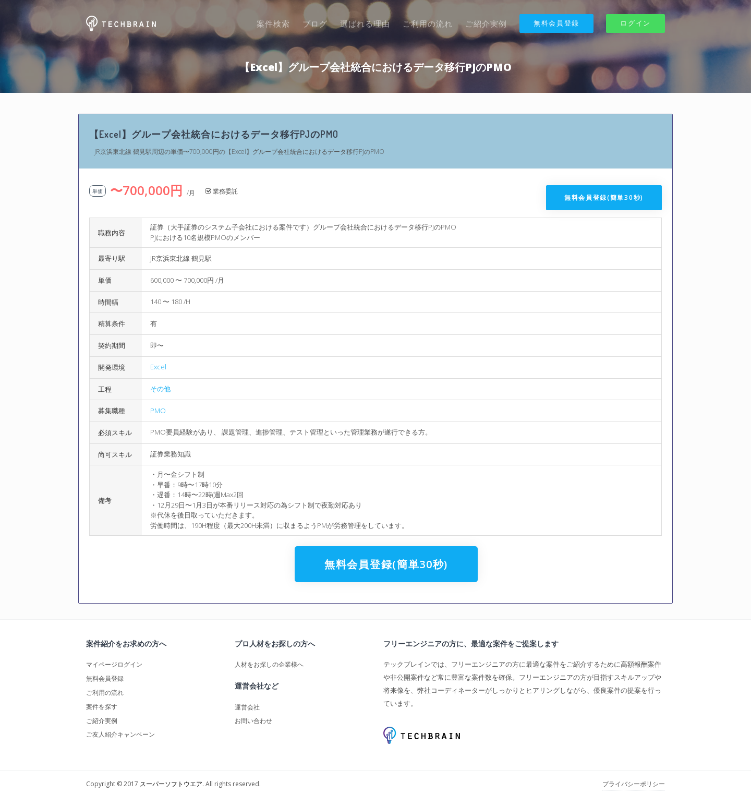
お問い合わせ (253, 720)
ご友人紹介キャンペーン (120, 734)
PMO (158, 410)
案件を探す (101, 706)
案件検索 (273, 23)
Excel (158, 366)
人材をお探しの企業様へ (269, 664)
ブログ (315, 23)
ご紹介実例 (486, 23)
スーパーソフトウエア (171, 783)
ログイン (635, 23)
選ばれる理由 (365, 23)
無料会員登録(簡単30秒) (604, 197)
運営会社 (247, 707)
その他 (160, 388)
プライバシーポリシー (633, 783)
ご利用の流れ (428, 23)
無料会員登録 (556, 23)
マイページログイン (114, 664)
